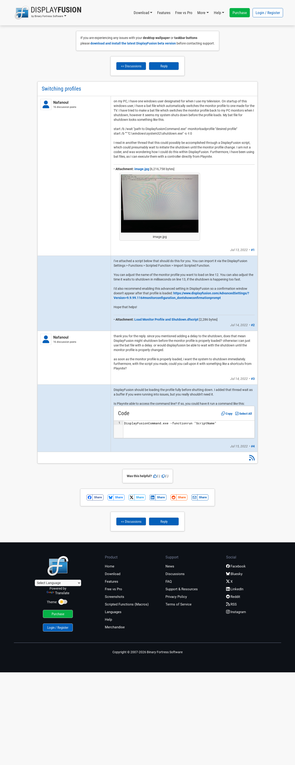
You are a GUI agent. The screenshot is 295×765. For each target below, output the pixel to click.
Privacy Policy (176, 597)
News (169, 566)
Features (164, 12)
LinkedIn (234, 589)
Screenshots (114, 597)
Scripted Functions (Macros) (127, 604)
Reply (164, 66)
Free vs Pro (183, 12)
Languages (113, 612)
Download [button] (141, 12)
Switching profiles (61, 89)
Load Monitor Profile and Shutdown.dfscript (166, 319)
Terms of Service (178, 604)
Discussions (175, 574)
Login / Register (268, 12)
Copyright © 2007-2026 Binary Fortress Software (147, 652)
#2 (253, 325)
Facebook (236, 566)
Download (112, 574)
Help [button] (217, 12)
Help (108, 619)
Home (109, 566)
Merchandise (115, 627)
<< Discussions (131, 66)
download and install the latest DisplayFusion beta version (133, 43)
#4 (253, 446)
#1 (253, 250)
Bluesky (234, 574)
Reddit (233, 597)
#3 (253, 379)
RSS (231, 604)
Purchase (240, 12)
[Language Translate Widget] (58, 583)
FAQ (168, 581)
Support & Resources (181, 589)
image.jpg (141, 169)
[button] (48, 13)
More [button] (201, 12)
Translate (58, 593)
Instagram (236, 612)
